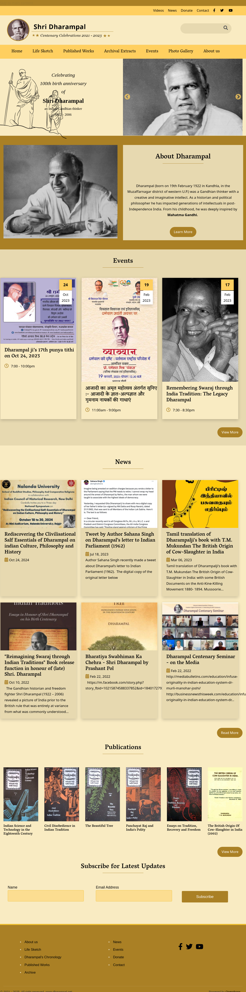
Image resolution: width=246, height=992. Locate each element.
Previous (127, 97)
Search (227, 28)
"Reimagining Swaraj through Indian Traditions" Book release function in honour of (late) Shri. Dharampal (39, 666)
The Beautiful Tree (99, 826)
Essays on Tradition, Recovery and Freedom (183, 828)
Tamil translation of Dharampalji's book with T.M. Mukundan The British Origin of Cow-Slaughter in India (199, 543)
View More (229, 432)
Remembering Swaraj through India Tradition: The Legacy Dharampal (199, 394)
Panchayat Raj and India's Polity (139, 828)
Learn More (183, 231)
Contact (203, 10)
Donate (187, 10)
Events (152, 51)
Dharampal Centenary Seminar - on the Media (200, 660)
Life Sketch (42, 51)
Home (16, 51)
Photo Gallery (181, 51)
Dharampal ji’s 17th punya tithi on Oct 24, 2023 (39, 353)
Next (238, 97)
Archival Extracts (120, 51)
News (172, 10)
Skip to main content (16, 2)
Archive (30, 972)
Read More (229, 732)
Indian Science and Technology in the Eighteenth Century (18, 830)
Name (12, 887)
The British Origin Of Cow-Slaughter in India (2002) (225, 830)
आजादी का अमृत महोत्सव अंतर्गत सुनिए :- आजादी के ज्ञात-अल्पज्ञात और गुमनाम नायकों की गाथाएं (121, 394)
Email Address (107, 887)
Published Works (78, 51)
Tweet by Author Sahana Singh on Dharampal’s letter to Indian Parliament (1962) (120, 540)
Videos (158, 10)
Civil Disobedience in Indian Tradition (59, 828)
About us (212, 51)
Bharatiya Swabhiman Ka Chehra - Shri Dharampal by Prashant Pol (116, 663)
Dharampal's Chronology (43, 957)
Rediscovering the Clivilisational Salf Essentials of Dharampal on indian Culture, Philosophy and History (40, 543)
